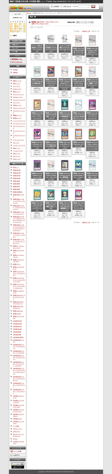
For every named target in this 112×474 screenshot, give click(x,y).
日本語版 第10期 (17, 329)
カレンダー (15, 48)
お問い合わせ (67, 6)
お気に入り (15, 44)
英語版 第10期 (16, 178)
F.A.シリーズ (16, 102)
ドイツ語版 (16, 426)
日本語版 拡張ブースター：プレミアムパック (19, 391)
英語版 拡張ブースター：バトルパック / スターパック (19, 241)
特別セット (16, 167)
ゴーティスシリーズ (18, 140)
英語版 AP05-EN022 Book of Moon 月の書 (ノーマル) (92, 175)
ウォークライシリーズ (19, 123)
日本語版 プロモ (17, 418)
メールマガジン (16, 459)
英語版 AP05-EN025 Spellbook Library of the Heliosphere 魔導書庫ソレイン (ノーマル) (64, 206)
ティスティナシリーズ (19, 145)
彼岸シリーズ (16, 83)
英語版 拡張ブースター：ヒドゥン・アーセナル (19, 234)
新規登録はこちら (17, 59)
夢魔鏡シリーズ (17, 115)
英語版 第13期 (16, 170)
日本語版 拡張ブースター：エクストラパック (19, 385)
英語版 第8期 (16, 183)
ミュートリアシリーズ (19, 120)
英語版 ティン (16, 264)
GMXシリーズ (17, 159)
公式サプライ (16, 431)
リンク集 (14, 51)
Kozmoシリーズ (17, 89)
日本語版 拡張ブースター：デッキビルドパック (19, 346)
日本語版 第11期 (17, 326)
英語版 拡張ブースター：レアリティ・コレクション (19, 201)
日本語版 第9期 (17, 331)
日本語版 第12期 (17, 323)
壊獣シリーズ (16, 91)
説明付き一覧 (86, 31)
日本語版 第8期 (17, 334)
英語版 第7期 (16, 186)
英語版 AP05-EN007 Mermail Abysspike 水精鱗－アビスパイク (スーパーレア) (92, 83)
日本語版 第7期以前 (18, 337)
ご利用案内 (56, 6)
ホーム (29, 13)
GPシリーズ (16, 142)
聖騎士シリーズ (17, 80)
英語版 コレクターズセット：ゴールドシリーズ (19, 273)
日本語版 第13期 (17, 321)
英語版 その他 (16, 313)
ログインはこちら (17, 62)
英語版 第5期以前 (17, 192)
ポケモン (15, 438)
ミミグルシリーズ (18, 150)
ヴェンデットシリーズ (19, 100)
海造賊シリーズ (17, 118)
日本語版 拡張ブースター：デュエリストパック (19, 357)
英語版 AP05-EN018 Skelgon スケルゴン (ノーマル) (37, 175)
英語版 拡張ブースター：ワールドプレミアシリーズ (19, 207)
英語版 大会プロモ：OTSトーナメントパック (19, 297)
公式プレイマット (18, 428)
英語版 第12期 (16, 172)
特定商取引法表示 (17, 41)
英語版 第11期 (16, 175)
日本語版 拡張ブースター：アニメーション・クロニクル (18, 363)
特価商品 (15, 72)
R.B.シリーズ (16, 156)
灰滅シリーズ (16, 148)
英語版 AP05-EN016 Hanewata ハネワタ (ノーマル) (78, 144)
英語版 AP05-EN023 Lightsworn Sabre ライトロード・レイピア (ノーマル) (37, 206)
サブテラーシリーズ (18, 94)
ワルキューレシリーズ (19, 108)
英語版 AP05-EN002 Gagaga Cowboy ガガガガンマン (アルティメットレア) (92, 52)
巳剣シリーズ (16, 153)
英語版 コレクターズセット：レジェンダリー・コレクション (19, 286)
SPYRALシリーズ (17, 97)
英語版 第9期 (16, 181)
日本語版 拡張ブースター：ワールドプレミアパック (19, 378)
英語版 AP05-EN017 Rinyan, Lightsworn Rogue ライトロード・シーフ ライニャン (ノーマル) (92, 145)
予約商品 (15, 69)
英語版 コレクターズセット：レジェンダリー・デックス (19, 279)
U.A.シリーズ (16, 86)
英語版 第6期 (16, 189)
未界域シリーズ (17, 105)
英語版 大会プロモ (18, 311)
